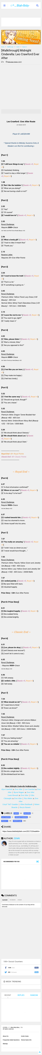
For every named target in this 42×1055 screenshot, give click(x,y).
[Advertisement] (21, 87)
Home (2, 46)
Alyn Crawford (6, 789)
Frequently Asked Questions (11, 1040)
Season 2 (24, 46)
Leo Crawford (30, 789)
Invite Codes (25, 1036)
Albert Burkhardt (26, 804)
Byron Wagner (19, 792)
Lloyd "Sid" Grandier (10, 804)
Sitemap (5, 1043)
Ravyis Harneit (25, 807)
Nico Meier (28, 798)
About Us (5, 1036)
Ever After (18, 789)
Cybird (17, 46)
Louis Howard (13, 795)
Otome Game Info (26, 1040)
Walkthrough (10, 46)
